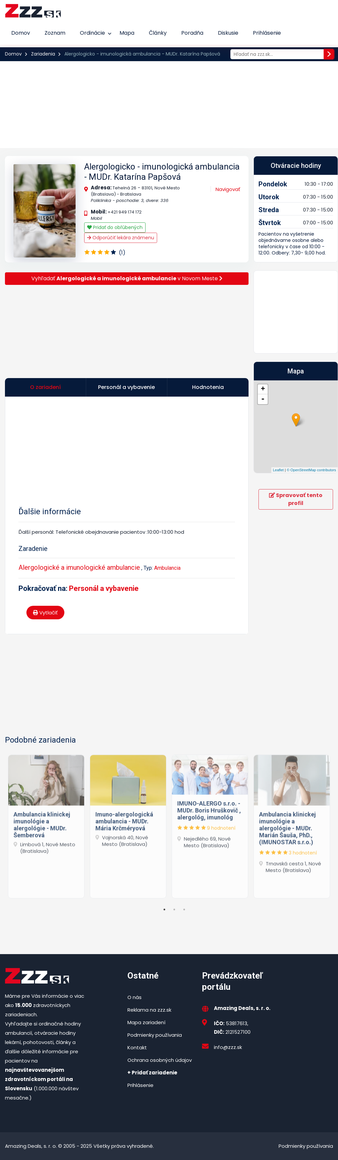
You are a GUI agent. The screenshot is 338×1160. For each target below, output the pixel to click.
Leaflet (278, 470)
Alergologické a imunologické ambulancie (79, 567)
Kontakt (137, 1047)
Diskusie (228, 33)
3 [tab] (184, 909)
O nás (134, 997)
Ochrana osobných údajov (159, 1060)
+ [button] (263, 389)
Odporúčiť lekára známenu (120, 237)
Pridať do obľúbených (115, 227)
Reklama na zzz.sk (149, 1009)
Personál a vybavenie (104, 588)
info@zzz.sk (228, 1047)
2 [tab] (174, 909)
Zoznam (55, 33)
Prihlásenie (267, 33)
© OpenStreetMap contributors (311, 470)
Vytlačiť (45, 612)
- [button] (262, 399)
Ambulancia (167, 568)
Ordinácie (92, 33)
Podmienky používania (154, 1034)
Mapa (126, 33)
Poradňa (192, 33)
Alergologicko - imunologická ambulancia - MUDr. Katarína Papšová (162, 172)
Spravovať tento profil (295, 499)
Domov (20, 33)
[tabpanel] (46, 825)
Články (158, 33)
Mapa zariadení (146, 1022)
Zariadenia (43, 54)
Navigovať (228, 189)
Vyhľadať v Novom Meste (126, 278)
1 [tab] (164, 909)
